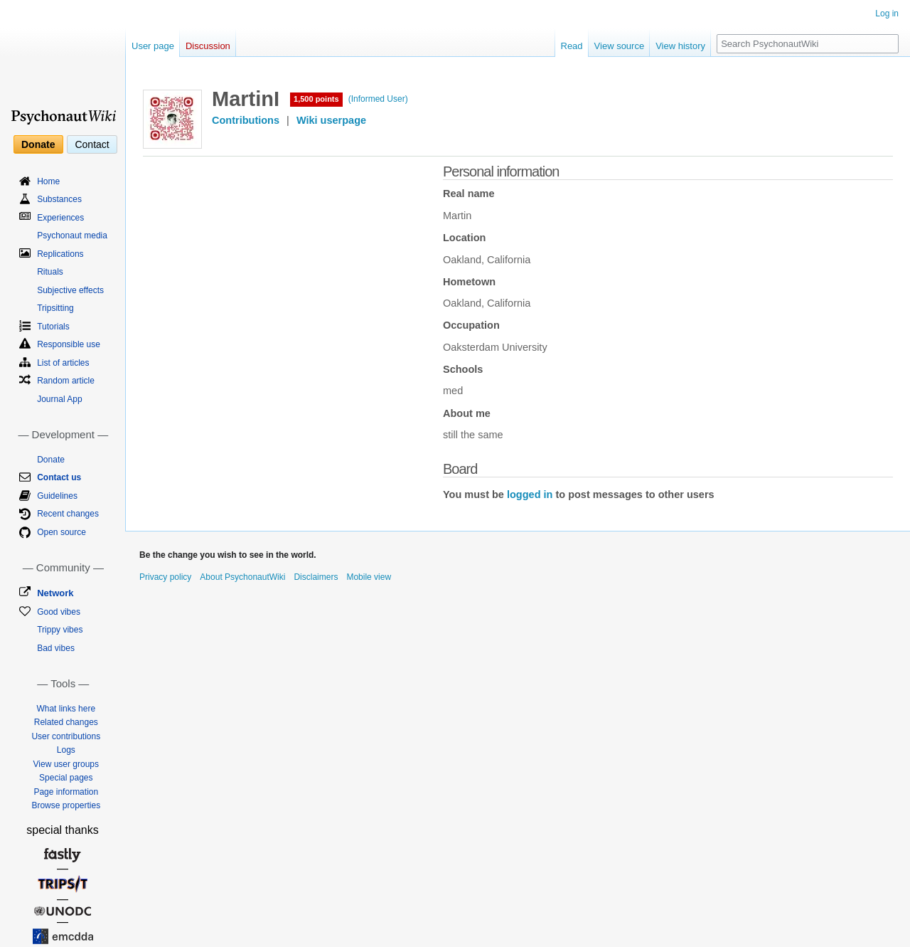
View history (680, 46)
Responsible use (68, 344)
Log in (887, 13)
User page (153, 46)
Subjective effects (70, 290)
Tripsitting (55, 308)
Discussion (208, 46)
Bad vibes (56, 648)
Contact (92, 144)
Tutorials (53, 327)
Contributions (245, 120)
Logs (66, 750)
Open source (61, 532)
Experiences (60, 218)
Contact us (59, 477)
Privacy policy (165, 577)
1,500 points (316, 99)
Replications (60, 254)
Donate (38, 144)
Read (572, 46)
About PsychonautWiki (242, 577)
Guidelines (57, 496)
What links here (65, 709)
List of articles (63, 363)
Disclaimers (316, 577)
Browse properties (65, 805)
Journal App (59, 399)
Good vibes (58, 612)
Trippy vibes (59, 630)
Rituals (50, 272)
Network (55, 593)
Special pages (65, 778)
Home (48, 181)
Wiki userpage (331, 120)
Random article (66, 381)
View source (619, 46)
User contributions (65, 736)
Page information (65, 792)
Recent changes (68, 514)
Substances (59, 199)
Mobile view (368, 577)
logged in (529, 494)
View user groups (66, 764)
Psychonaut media (72, 235)
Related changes (66, 722)
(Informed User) (378, 99)
